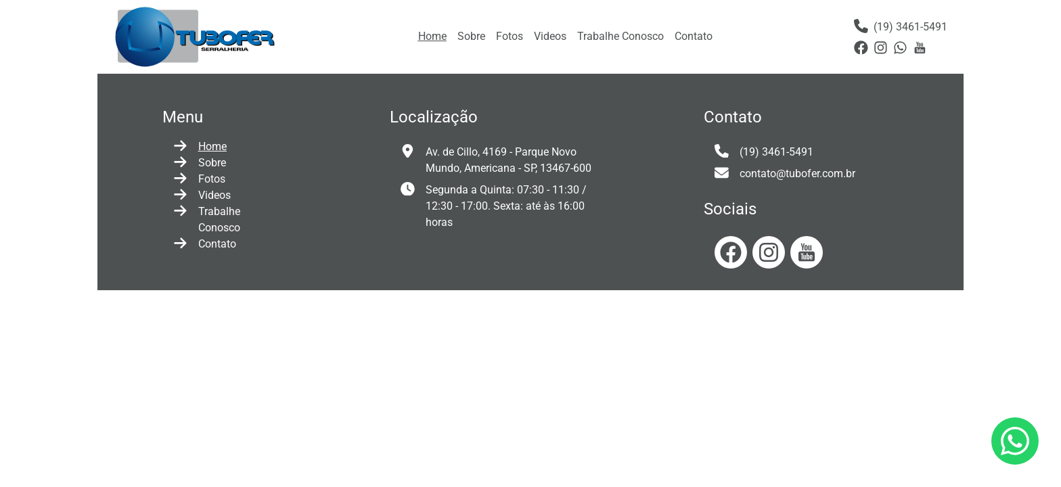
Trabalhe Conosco (620, 36)
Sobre (471, 36)
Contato (694, 36)
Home (432, 36)
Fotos (509, 36)
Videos (550, 36)
